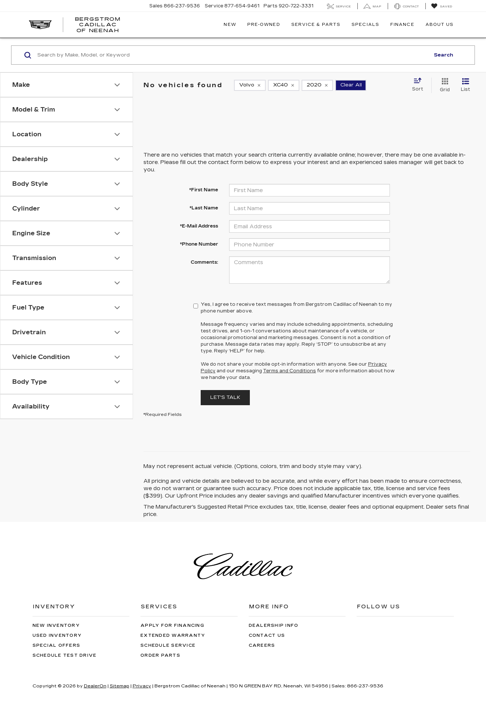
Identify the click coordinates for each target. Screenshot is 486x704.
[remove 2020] (317, 85)
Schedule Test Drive (65, 655)
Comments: (204, 262)
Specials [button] (365, 24)
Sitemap (119, 685)
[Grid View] (443, 85)
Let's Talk (225, 397)
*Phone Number (199, 244)
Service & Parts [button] (316, 24)
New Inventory (56, 625)
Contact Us (267, 635)
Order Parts (160, 655)
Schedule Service (168, 645)
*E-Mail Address (199, 226)
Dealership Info (274, 625)
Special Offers (57, 645)
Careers (262, 645)
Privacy (142, 685)
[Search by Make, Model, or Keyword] (232, 55)
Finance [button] (402, 24)
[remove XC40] (283, 85)
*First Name (203, 189)
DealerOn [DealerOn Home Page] (95, 685)
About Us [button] (439, 24)
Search (443, 55)
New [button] (230, 24)
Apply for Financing (172, 625)
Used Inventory (57, 635)
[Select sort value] (419, 85)
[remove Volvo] (250, 85)
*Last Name (204, 208)
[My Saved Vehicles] (441, 6)
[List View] (465, 85)
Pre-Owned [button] (263, 24)
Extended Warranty (172, 635)
